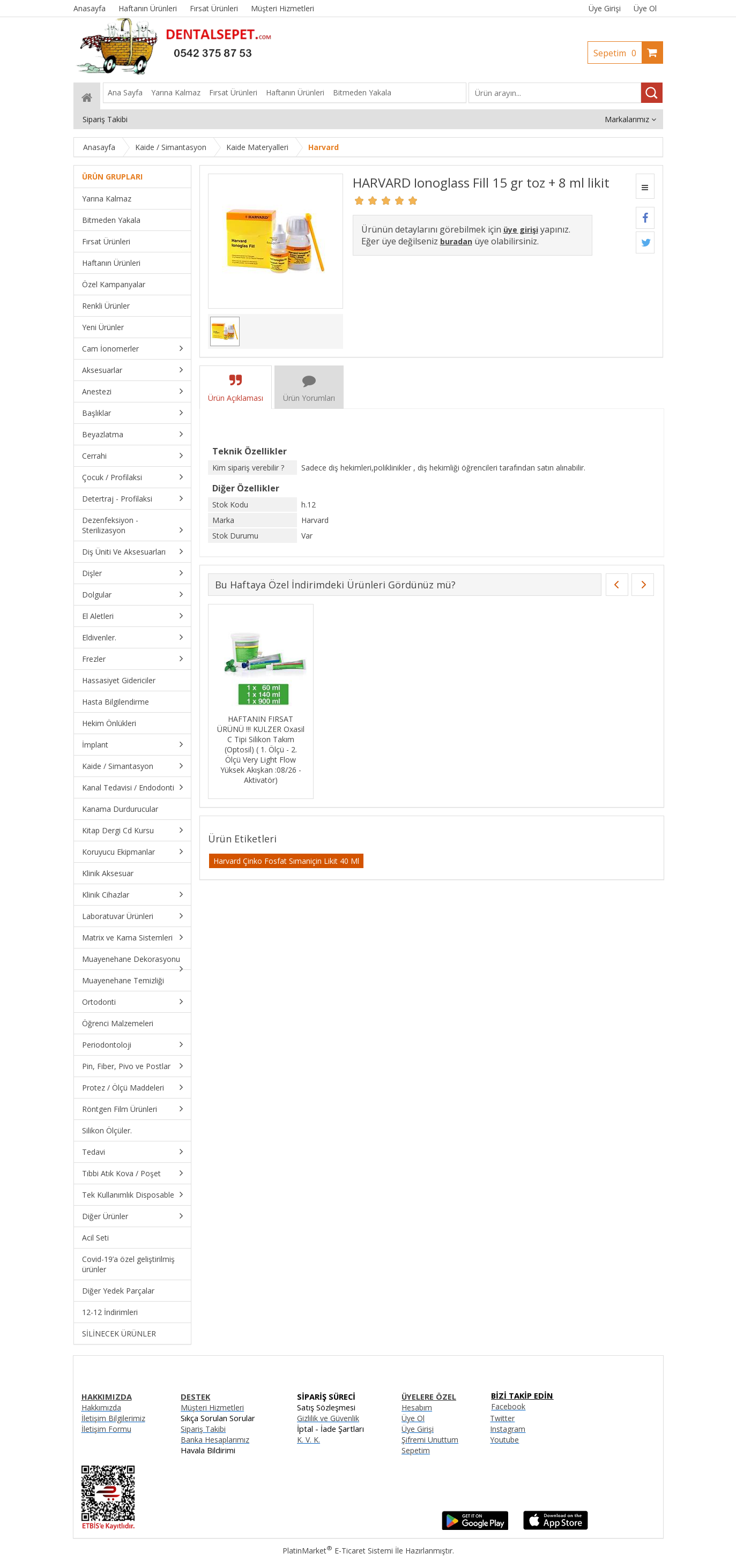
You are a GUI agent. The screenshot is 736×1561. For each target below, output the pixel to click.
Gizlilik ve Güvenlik (328, 1418)
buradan (456, 241)
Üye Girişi (605, 8)
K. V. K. (308, 1440)
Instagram (507, 1429)
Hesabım (417, 1407)
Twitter (502, 1418)
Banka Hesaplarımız (215, 1440)
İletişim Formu (106, 1429)
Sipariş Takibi (203, 1429)
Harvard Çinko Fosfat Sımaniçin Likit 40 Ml (286, 861)
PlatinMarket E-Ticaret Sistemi (337, 1550)
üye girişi (520, 230)
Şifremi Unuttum (430, 1440)
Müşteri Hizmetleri (212, 1407)
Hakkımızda (101, 1407)
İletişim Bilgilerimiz (113, 1418)
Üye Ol (645, 8)
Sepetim (617, 53)
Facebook (508, 1406)
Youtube (504, 1440)
